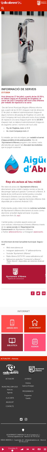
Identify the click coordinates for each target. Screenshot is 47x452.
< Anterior (27, 449)
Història (28, 383)
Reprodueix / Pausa (3, 449)
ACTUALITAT (5, 359)
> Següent (33, 449)
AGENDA (34, 343)
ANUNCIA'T (10, 402)
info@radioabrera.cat (32, 440)
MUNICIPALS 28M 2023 (10, 387)
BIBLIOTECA (12, 342)
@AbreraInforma (15, 232)
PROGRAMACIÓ (27, 391)
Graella (28, 398)
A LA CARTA (10, 398)
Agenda (9, 393)
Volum (22, 449)
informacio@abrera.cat (15, 436)
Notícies (15, 359)
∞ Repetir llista (39, 449)
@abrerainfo (38, 232)
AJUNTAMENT (35, 324)
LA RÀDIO (28, 379)
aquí (18, 215)
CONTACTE (10, 406)
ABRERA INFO (12, 324)
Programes (28, 395)
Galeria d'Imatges (28, 386)
